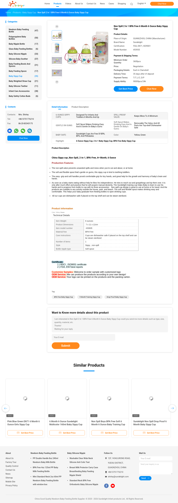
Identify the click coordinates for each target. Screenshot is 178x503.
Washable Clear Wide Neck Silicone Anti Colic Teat (81, 460)
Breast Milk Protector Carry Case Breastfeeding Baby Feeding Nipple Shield (84, 471)
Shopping (122, 3)
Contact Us (10, 470)
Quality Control (12, 466)
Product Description (80, 107)
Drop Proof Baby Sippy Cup (117, 297)
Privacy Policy (12, 485)
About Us (9, 458)
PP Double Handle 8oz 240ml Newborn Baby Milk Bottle (45, 460)
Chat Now (162, 4)
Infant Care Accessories (23, 91)
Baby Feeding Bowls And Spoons (23, 65)
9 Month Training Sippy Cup (90, 297)
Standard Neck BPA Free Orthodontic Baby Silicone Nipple (84, 482)
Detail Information (60, 107)
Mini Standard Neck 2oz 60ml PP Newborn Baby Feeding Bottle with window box (47, 481)
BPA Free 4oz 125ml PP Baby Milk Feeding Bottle (45, 469)
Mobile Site (10, 482)
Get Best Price (126, 88)
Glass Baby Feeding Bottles (23, 48)
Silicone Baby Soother (23, 58)
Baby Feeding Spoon (23, 71)
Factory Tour (11, 462)
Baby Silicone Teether (23, 86)
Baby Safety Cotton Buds (23, 96)
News (8, 474)
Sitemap (9, 478)
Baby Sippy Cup (23, 76)
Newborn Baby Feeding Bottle (23, 30)
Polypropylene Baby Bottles (23, 38)
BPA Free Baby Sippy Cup (63, 297)
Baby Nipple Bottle (23, 43)
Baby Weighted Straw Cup (23, 81)
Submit (65, 345)
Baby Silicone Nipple (23, 53)
